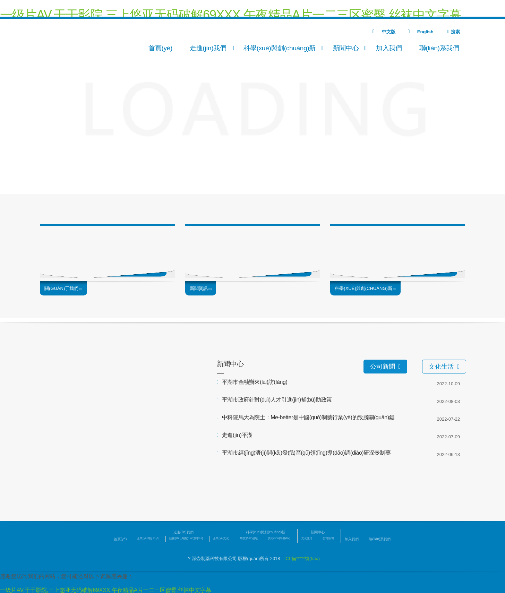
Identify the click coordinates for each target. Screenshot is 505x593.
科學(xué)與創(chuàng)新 (279, 48)
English (425, 31)
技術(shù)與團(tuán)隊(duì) (186, 538)
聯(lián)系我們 (439, 48)
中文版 (388, 31)
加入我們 (389, 48)
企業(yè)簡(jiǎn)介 (148, 538)
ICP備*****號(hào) (302, 558)
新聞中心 (346, 48)
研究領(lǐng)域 (248, 538)
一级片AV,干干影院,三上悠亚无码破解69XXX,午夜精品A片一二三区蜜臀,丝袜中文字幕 (231, 15)
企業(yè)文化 (221, 538)
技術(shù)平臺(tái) (279, 538)
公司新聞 (385, 366)
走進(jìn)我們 (208, 48)
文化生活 (444, 366)
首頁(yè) (160, 48)
